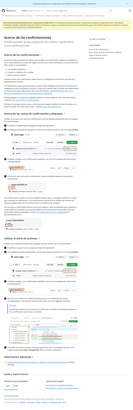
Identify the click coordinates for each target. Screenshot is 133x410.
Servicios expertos (55, 402)
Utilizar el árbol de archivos (22, 238)
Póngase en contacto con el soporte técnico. (62, 388)
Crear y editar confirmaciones (73, 16)
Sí (7, 386)
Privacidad (30, 402)
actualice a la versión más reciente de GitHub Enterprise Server (72, 25)
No (16, 386)
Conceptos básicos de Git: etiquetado (51, 212)
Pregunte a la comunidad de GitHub (59, 385)
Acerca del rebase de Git (51, 107)
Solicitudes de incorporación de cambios (18, 16)
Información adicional (18, 357)
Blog (64, 402)
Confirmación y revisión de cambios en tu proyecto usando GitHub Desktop (36, 362)
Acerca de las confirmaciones (95, 16)
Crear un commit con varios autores (25, 100)
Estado (38, 402)
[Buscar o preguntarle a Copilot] (79, 10)
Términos (22, 402)
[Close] (127, 3)
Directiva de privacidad (10, 389)
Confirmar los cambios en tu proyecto (47, 16)
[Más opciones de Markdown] (108, 39)
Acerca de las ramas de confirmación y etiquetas (34, 113)
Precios (44, 402)
